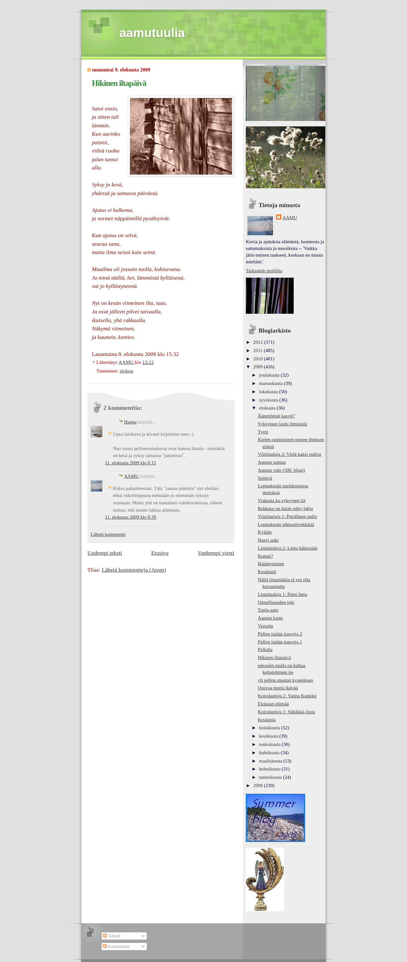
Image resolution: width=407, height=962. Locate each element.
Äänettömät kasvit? (276, 415)
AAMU (131, 476)
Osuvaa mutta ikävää (278, 687)
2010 (258, 358)
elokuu (126, 370)
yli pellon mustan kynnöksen (285, 680)
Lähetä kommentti (108, 534)
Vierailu (265, 625)
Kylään (265, 532)
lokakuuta (269, 391)
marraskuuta (271, 383)
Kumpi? (265, 556)
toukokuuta (270, 744)
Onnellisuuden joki (276, 602)
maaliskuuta (271, 760)
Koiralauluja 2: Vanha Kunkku (287, 695)
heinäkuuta (270, 727)
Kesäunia (267, 719)
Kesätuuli (267, 571)
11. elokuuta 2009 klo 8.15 (130, 462)
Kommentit (116, 946)
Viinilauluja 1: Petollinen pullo (287, 516)
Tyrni (263, 431)
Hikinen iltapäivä (274, 657)
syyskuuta (269, 399)
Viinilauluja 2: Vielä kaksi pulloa (289, 454)
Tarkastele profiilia (264, 270)
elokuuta (267, 407)
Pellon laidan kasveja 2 (280, 633)
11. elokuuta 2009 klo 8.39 (130, 517)
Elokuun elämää (273, 703)
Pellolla (265, 649)
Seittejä (265, 478)
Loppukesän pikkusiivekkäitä (286, 524)
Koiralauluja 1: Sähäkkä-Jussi (286, 711)
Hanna (130, 422)
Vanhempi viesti (216, 553)
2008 (258, 785)
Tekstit (112, 935)
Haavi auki (268, 540)
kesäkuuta (269, 736)
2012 (258, 342)
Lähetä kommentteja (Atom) (134, 570)
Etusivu (160, 553)
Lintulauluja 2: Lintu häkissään (288, 548)
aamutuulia (152, 33)
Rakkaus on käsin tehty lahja (285, 508)
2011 (258, 350)
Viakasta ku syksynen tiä (281, 500)
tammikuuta (271, 777)
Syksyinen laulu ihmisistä (282, 423)
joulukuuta (270, 375)
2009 (258, 366)
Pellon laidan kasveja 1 (280, 641)
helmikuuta (270, 768)
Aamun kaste (270, 617)
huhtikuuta (270, 752)
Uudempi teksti (104, 553)
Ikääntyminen (271, 563)
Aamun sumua (272, 462)
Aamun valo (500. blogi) (281, 470)
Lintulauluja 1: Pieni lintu (282, 594)
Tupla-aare (268, 610)
